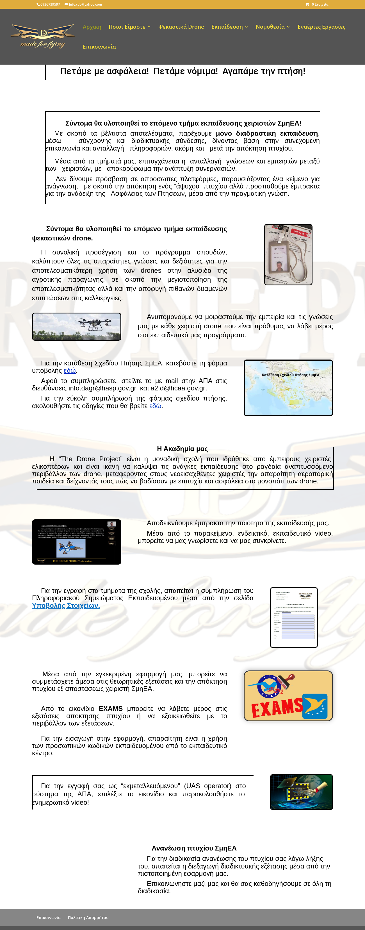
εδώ (70, 370)
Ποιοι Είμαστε (127, 27)
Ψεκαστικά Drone (181, 27)
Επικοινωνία (99, 47)
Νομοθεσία (270, 27)
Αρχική (92, 27)
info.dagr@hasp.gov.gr (102, 388)
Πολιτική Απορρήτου (88, 917)
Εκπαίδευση (227, 27)
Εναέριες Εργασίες (321, 27)
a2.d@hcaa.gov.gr (177, 388)
